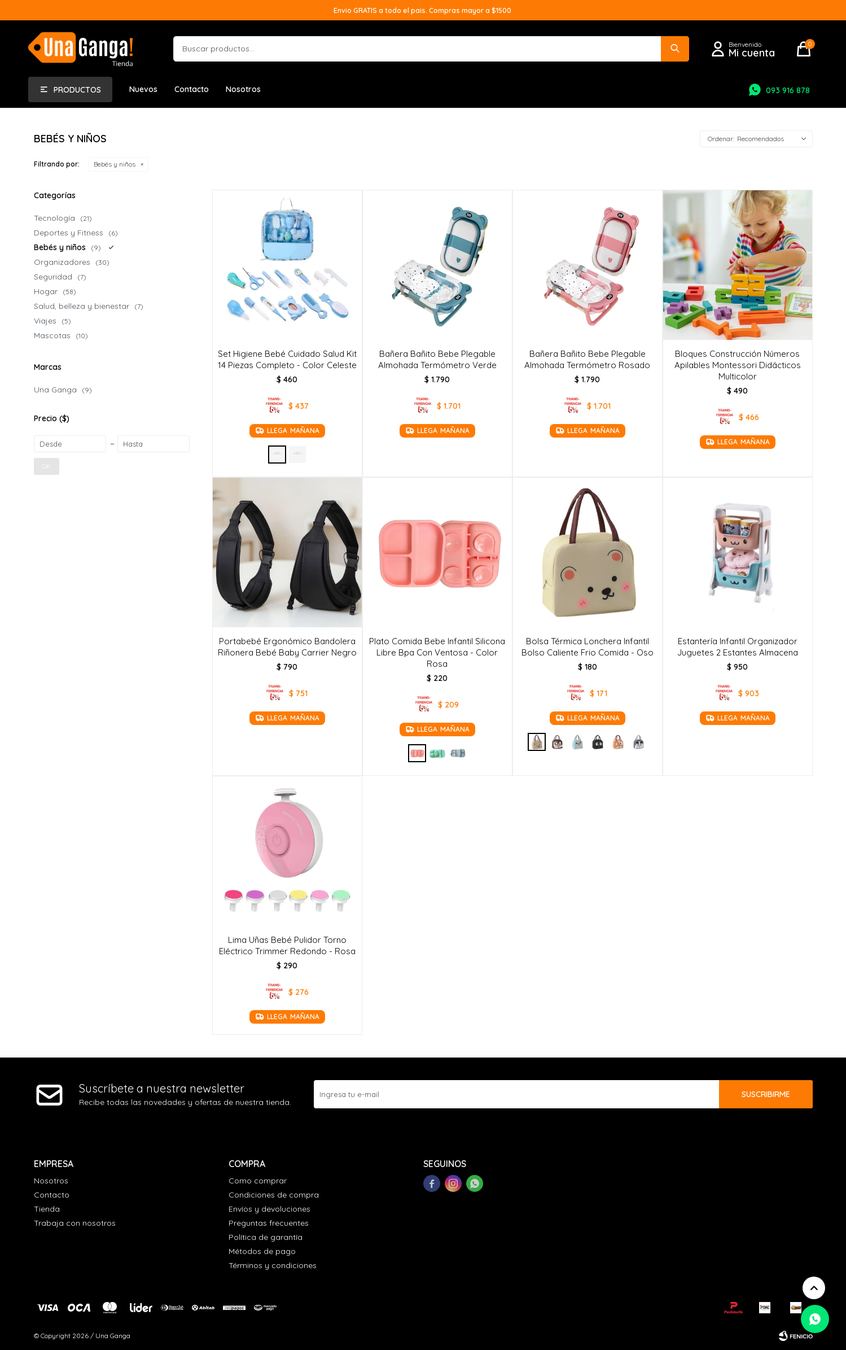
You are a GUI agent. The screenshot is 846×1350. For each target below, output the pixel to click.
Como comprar (258, 1181)
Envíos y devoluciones (269, 1209)
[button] (675, 49)
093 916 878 (788, 90)
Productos (77, 90)
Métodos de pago (262, 1251)
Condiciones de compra (274, 1195)
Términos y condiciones (273, 1265)
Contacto (191, 89)
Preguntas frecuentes (269, 1223)
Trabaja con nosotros (75, 1223)
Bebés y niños (114, 164)
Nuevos (143, 89)
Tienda (47, 1209)
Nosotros (243, 89)
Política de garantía (266, 1237)
